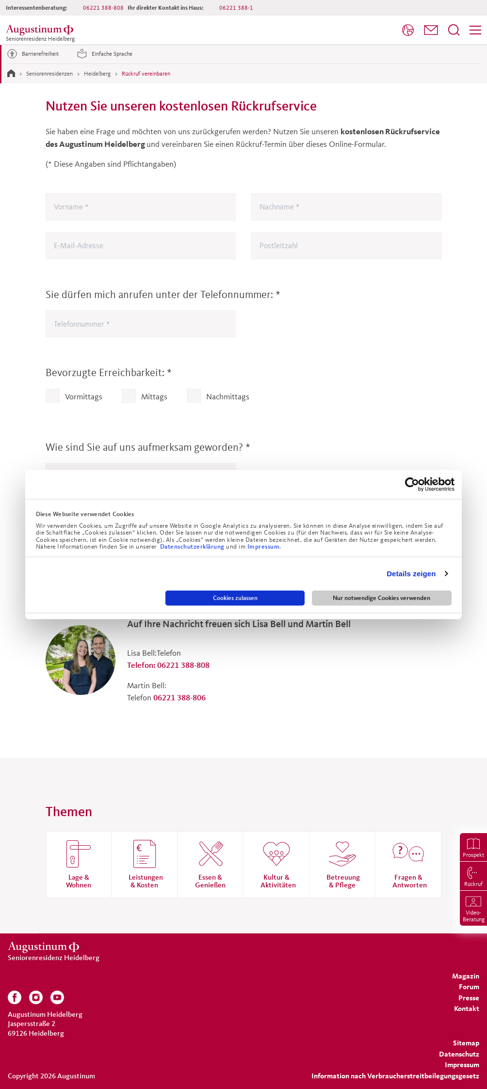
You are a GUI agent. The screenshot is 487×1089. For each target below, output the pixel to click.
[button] (430, 30)
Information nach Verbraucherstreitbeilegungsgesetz (395, 1075)
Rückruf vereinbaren (146, 73)
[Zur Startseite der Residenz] (41, 30)
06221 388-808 (103, 7)
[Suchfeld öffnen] (454, 30)
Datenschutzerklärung (193, 547)
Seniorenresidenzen (49, 73)
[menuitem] (408, 30)
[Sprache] (408, 30)
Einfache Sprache (103, 54)
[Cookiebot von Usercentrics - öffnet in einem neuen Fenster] (412, 484)
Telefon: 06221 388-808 (168, 665)
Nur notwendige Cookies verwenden (381, 597)
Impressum (263, 547)
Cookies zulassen (235, 597)
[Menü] (475, 30)
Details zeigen (411, 573)
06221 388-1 (236, 7)
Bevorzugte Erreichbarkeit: (109, 372)
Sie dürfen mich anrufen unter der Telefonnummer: (163, 294)
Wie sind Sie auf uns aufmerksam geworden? (148, 447)
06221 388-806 (179, 697)
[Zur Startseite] (11, 73)
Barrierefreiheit (31, 54)
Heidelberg (97, 73)
